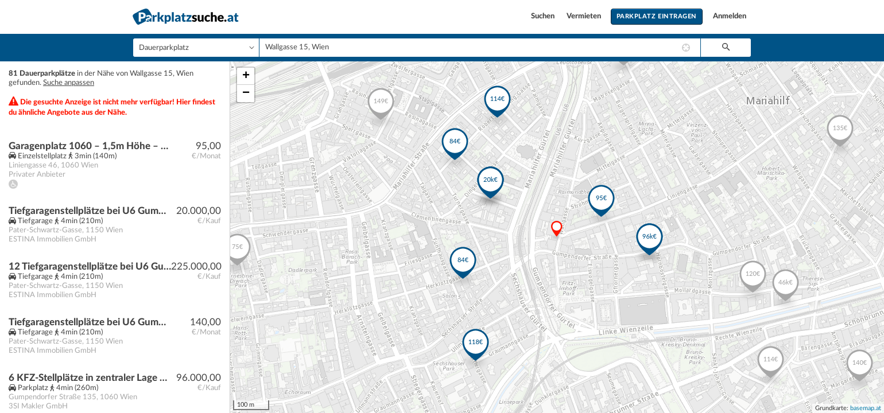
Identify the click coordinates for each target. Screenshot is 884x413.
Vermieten (585, 16)
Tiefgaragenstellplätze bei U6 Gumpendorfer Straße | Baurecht (90, 211)
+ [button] (246, 76)
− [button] (246, 93)
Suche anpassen (68, 83)
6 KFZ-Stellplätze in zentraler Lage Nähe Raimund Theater (90, 378)
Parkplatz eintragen (657, 16)
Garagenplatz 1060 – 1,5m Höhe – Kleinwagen (90, 146)
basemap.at (865, 408)
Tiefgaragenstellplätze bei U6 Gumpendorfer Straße (90, 322)
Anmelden (729, 16)
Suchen (543, 16)
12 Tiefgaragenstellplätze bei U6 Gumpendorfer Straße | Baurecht (90, 266)
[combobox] (480, 47)
